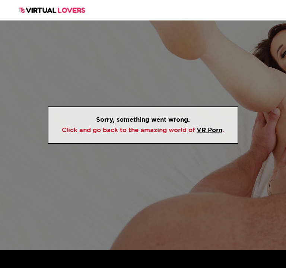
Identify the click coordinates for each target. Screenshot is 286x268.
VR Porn (209, 130)
